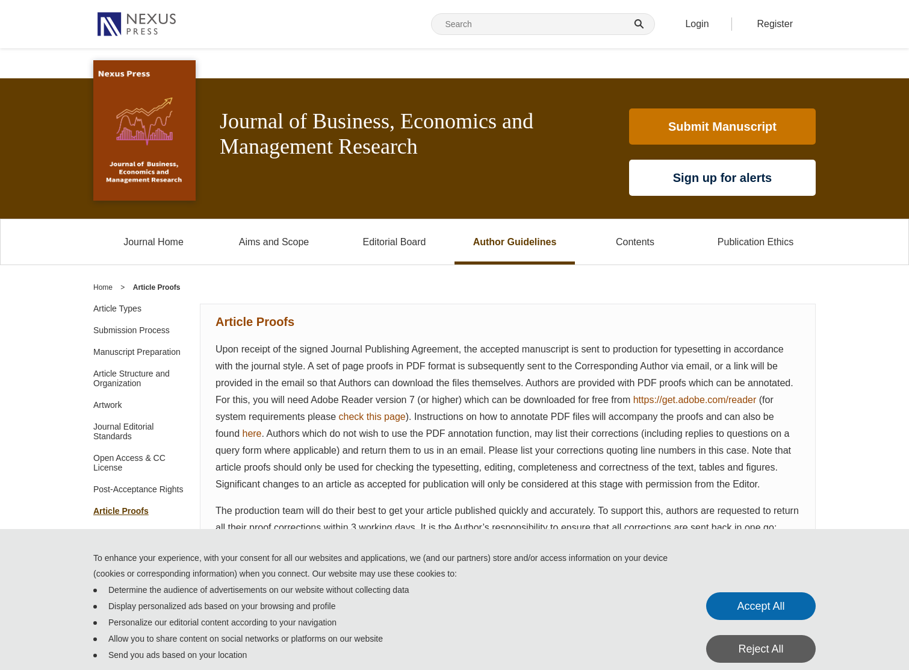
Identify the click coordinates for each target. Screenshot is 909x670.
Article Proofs (121, 511)
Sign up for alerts (722, 177)
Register (775, 24)
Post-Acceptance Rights (138, 489)
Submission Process (131, 330)
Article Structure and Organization (131, 378)
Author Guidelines (515, 242)
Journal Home (153, 242)
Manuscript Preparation (137, 352)
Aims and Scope (274, 242)
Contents (635, 242)
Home (103, 287)
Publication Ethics (755, 242)
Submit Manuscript (722, 126)
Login (697, 24)
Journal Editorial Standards (123, 431)
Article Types (117, 308)
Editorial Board (394, 242)
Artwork (107, 405)
